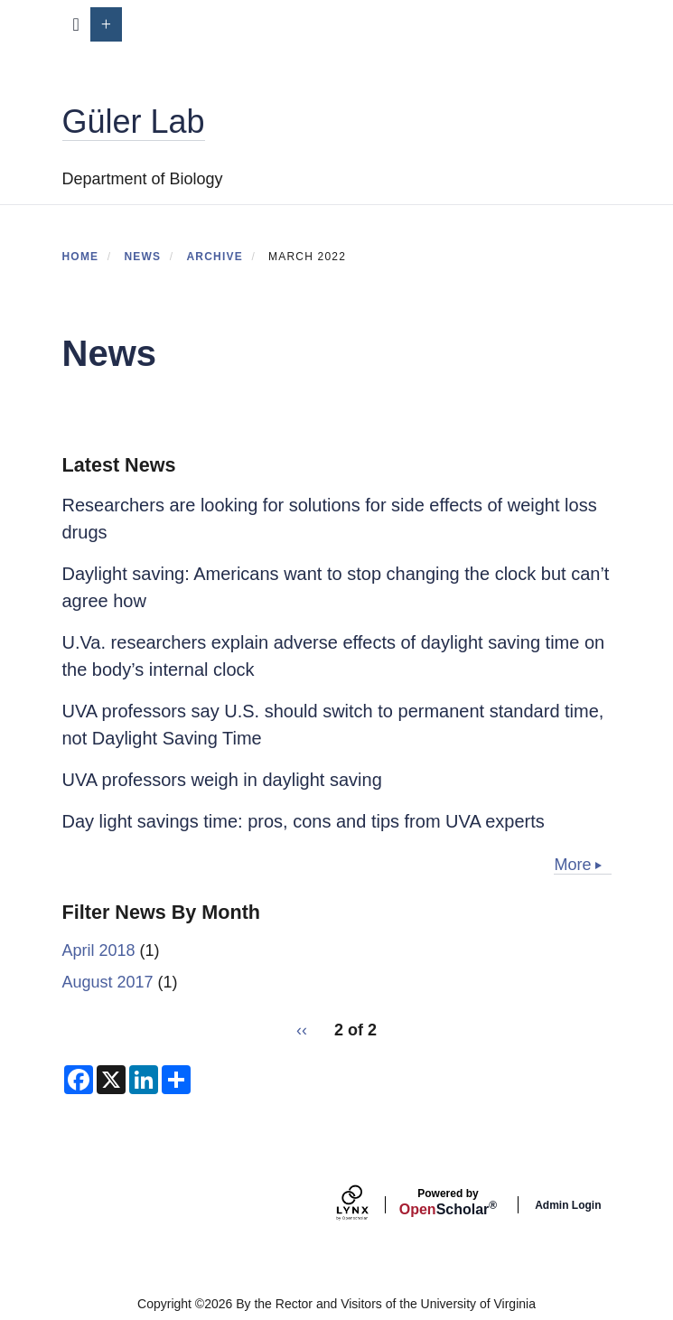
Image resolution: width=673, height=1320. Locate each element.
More (572, 865)
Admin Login (568, 1205)
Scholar (448, 1202)
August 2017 (108, 982)
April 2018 (99, 950)
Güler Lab (133, 121)
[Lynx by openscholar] (367, 1204)
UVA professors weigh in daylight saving (222, 780)
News (142, 256)
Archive (214, 256)
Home (80, 256)
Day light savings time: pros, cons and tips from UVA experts (303, 821)
